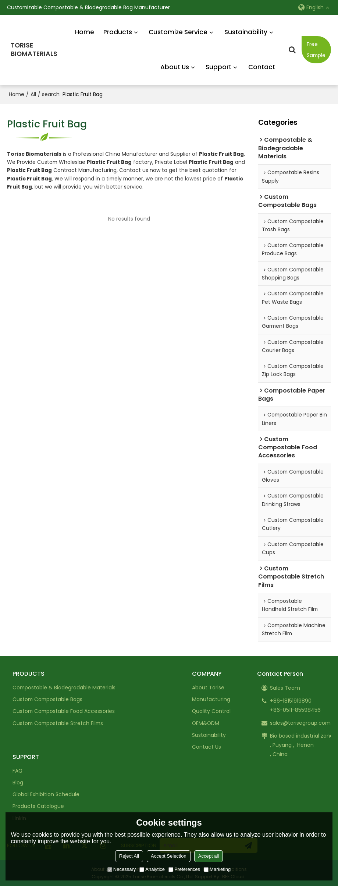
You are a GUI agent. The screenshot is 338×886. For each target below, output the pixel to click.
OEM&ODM (205, 723)
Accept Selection (168, 856)
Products (117, 32)
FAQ (17, 770)
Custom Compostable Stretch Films (58, 723)
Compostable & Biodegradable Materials (64, 687)
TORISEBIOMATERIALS (34, 49)
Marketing (217, 869)
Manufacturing (211, 699)
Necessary (121, 869)
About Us (174, 67)
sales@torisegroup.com (300, 723)
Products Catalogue (38, 806)
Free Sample (316, 50)
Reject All (129, 856)
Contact (261, 67)
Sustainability (245, 32)
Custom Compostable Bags (47, 699)
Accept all (208, 856)
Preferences (184, 869)
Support (218, 67)
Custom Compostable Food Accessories (64, 711)
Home (84, 32)
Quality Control (211, 711)
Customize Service (178, 32)
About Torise (208, 687)
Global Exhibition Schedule (46, 794)
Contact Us (206, 746)
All (33, 94)
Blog (18, 782)
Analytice (152, 869)
